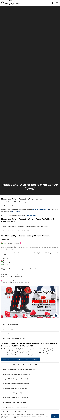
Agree (55, 416)
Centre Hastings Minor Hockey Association (30, 338)
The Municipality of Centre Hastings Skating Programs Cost (30, 369)
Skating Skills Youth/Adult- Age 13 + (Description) (30, 402)
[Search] (52, 3)
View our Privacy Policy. (11, 418)
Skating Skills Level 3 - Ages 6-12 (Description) (30, 407)
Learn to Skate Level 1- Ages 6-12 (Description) (30, 388)
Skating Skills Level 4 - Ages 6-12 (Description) (30, 411)
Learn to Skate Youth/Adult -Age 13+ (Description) (30, 374)
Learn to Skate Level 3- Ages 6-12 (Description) (30, 397)
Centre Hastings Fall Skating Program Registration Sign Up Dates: (30, 365)
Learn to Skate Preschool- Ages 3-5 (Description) (30, 383)
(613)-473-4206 (15, 211)
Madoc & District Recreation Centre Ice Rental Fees (30, 231)
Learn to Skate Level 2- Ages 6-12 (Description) (30, 393)
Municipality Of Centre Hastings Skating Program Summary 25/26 (20, 359)
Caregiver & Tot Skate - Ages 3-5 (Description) (30, 379)
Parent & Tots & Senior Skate (30, 324)
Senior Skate (30, 333)
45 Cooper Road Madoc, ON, (40, 209)
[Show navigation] (57, 3)
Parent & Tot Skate (30, 329)
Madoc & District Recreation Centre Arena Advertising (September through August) (30, 226)
